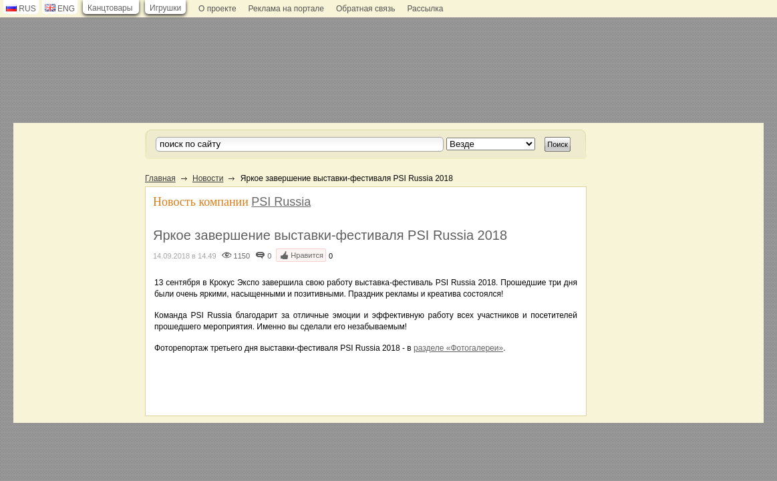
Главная (160, 178)
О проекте (217, 8)
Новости (207, 178)
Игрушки (165, 8)
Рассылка (425, 8)
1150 (242, 256)
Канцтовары (110, 8)
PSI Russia (281, 201)
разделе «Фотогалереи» (458, 348)
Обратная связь (365, 8)
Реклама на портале (286, 8)
